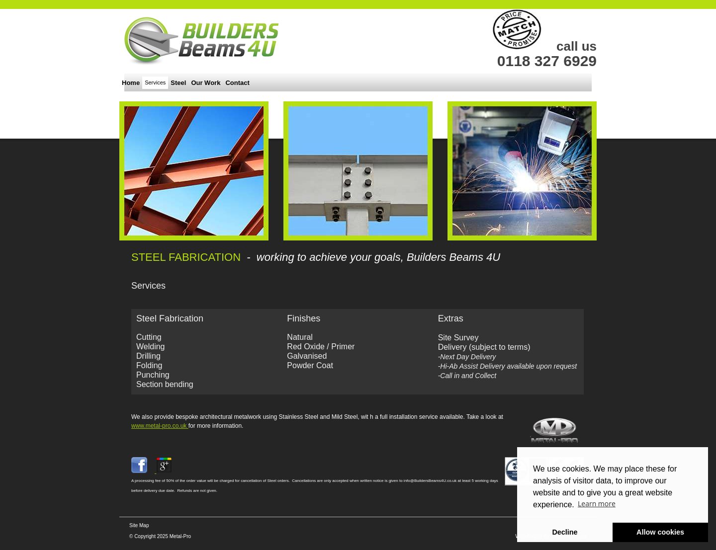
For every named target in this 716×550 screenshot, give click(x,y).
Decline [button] (564, 532)
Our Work (205, 82)
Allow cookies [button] (660, 532)
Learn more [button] (597, 503)
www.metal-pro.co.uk (159, 425)
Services (155, 82)
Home (131, 82)
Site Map (139, 525)
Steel (178, 82)
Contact (237, 82)
